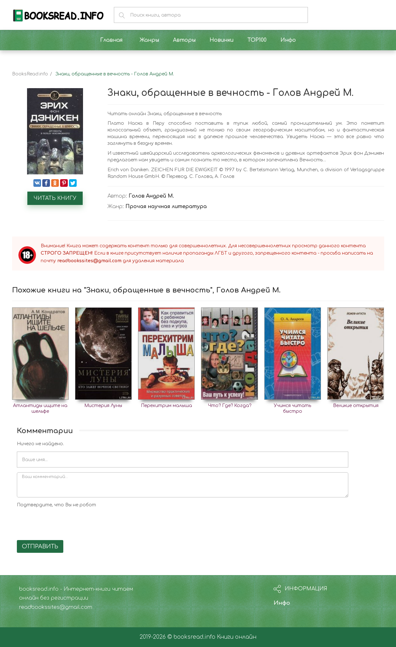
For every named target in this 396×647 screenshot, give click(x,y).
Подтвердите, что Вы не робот (56, 505)
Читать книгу (55, 198)
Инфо (282, 603)
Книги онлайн (236, 637)
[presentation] (65, 522)
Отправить (40, 546)
